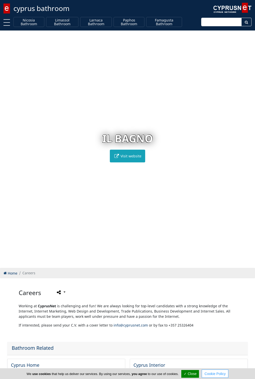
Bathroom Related (33, 347)
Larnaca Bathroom (96, 22)
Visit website (127, 156)
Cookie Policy (215, 374)
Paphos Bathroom (129, 22)
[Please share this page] (60, 292)
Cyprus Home (25, 365)
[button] (117, 263)
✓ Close (190, 374)
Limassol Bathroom (62, 22)
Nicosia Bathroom (29, 22)
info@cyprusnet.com (131, 325)
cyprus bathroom (41, 8)
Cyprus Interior (149, 365)
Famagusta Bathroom (164, 22)
